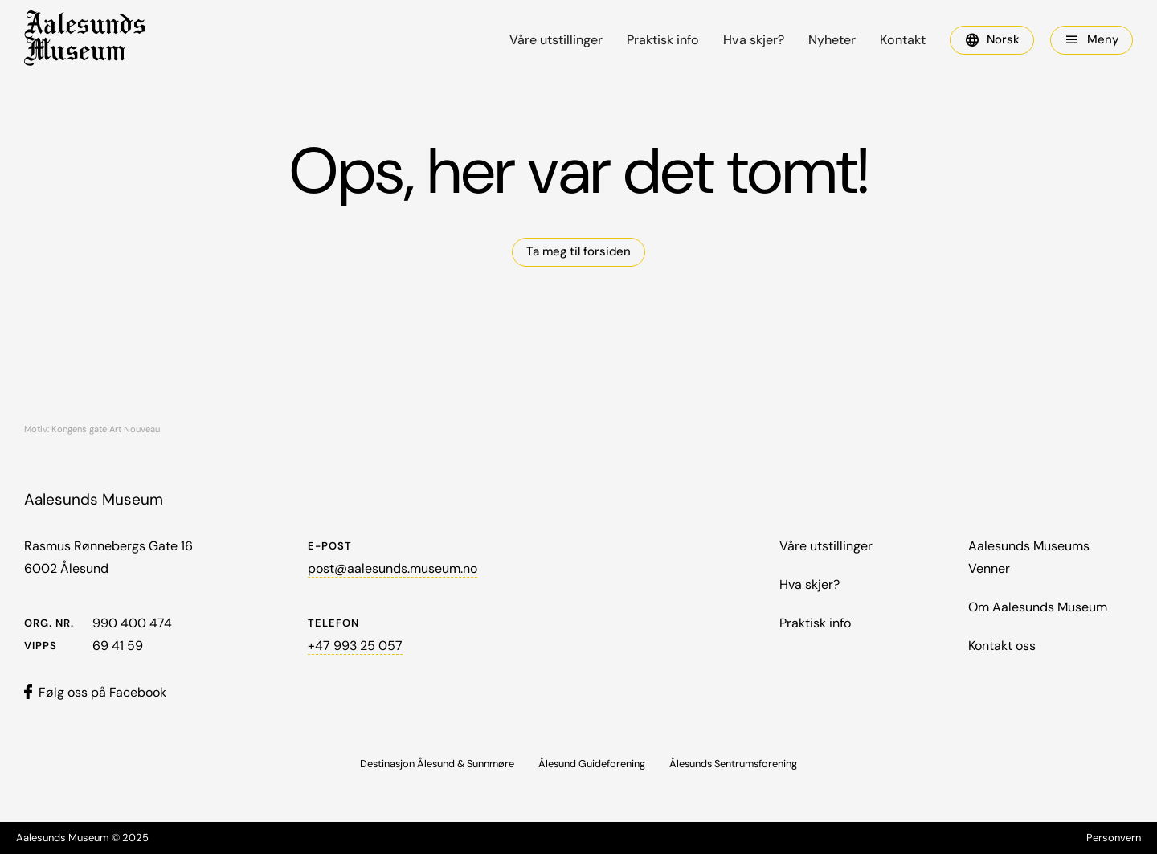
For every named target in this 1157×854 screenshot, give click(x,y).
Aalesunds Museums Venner (1029, 557)
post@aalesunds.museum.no (392, 568)
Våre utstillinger (556, 40)
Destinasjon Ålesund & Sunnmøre (437, 763)
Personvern (1113, 837)
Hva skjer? (753, 40)
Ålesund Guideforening (591, 763)
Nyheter (832, 40)
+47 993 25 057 (355, 645)
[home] (84, 40)
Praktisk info (663, 40)
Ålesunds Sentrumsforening (733, 763)
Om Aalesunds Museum (1037, 607)
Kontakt (903, 40)
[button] (992, 40)
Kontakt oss (1002, 645)
